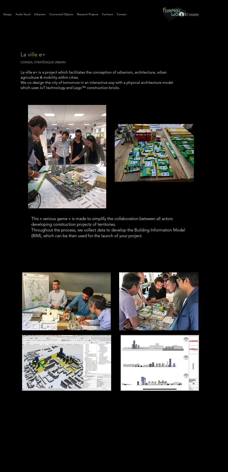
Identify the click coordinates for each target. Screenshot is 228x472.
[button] (39, 14)
